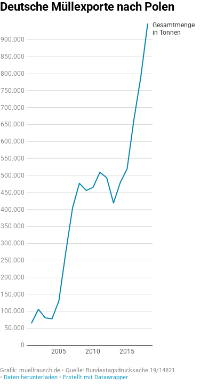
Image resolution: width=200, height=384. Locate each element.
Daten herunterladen (31, 377)
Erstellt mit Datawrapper (95, 377)
